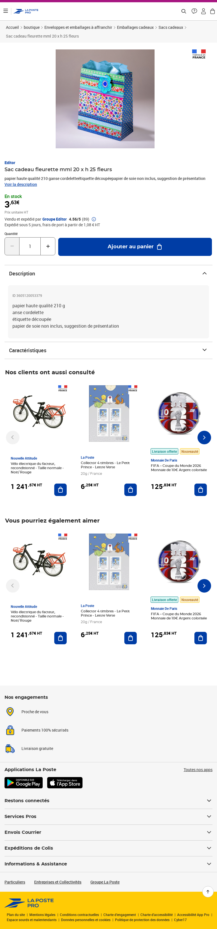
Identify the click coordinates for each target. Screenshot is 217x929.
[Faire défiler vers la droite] (204, 437)
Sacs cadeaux (171, 27)
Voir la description (21, 184)
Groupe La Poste (105, 882)
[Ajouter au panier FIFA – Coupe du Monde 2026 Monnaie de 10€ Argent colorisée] (200, 490)
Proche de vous (34, 711)
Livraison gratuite (37, 748)
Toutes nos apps (198, 769)
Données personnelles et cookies (85, 919)
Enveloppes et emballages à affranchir (78, 27)
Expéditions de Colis (108, 848)
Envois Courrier (108, 832)
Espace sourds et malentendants (32, 919)
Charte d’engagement (119, 914)
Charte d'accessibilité (156, 914)
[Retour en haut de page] (208, 891)
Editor (10, 162)
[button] (194, 11)
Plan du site (16, 914)
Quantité (11, 233)
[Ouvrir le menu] (5, 11)
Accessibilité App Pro (193, 914)
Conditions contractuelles (79, 914)
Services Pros (108, 816)
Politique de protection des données (142, 919)
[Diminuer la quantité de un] (12, 246)
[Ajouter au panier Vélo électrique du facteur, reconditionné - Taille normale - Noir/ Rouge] (60, 490)
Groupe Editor (54, 219)
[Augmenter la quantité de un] (48, 246)
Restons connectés (108, 800)
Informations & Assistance (108, 864)
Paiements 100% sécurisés (44, 730)
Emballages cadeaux (135, 27)
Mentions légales (42, 914)
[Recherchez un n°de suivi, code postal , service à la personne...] (183, 11)
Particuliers (15, 882)
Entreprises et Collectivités (57, 882)
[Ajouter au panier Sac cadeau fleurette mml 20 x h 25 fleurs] (135, 246)
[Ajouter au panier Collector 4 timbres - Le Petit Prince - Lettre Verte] (130, 490)
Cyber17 (180, 919)
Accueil (12, 27)
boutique (32, 27)
